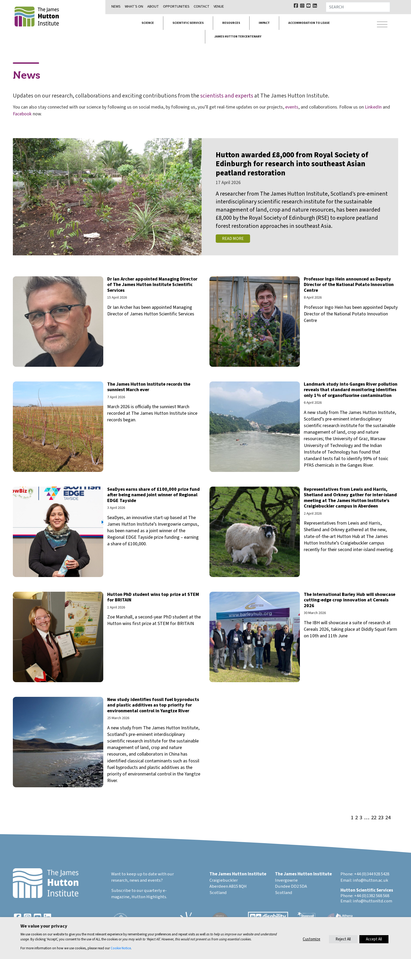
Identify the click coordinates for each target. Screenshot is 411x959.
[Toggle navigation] (382, 24)
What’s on (134, 6)
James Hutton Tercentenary (237, 36)
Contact (201, 6)
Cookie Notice (121, 948)
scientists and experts (226, 95)
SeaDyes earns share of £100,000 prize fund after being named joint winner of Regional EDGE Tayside (153, 495)
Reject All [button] (343, 939)
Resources (231, 23)
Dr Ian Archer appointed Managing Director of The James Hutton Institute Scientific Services (152, 285)
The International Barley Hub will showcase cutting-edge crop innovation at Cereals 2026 (349, 600)
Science (148, 23)
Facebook (22, 114)
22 (373, 818)
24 (388, 818)
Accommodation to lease (309, 23)
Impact (264, 23)
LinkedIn (373, 107)
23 (380, 818)
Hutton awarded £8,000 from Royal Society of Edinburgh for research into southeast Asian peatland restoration (292, 164)
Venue (219, 6)
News (116, 6)
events (291, 107)
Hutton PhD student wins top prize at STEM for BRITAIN (153, 597)
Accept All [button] (374, 939)
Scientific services (188, 23)
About (153, 6)
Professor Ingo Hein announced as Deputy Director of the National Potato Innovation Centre (349, 285)
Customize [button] (311, 939)
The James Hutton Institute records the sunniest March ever (148, 387)
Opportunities (176, 6)
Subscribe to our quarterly (136, 890)
